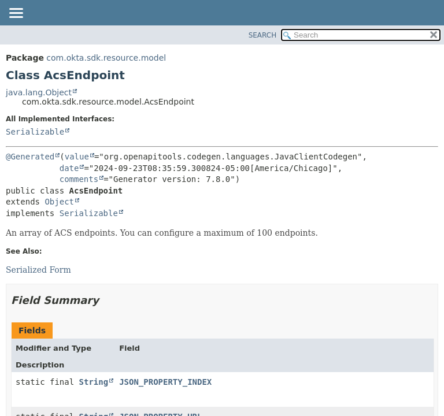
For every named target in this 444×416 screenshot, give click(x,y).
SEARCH (263, 35)
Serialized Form (38, 269)
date (69, 168)
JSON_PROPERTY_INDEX (165, 382)
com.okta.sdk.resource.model (106, 57)
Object (59, 201)
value (77, 156)
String (94, 382)
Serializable (35, 131)
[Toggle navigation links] (15, 14)
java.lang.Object (39, 92)
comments (79, 179)
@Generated (30, 156)
